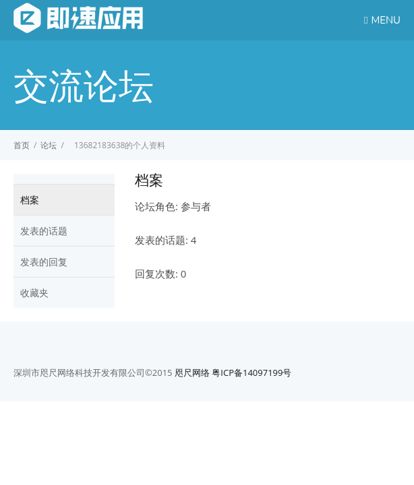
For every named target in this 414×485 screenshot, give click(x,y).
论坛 (48, 145)
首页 (21, 145)
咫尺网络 (192, 372)
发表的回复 (43, 261)
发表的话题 (43, 230)
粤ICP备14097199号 (251, 372)
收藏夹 (34, 292)
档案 (29, 199)
